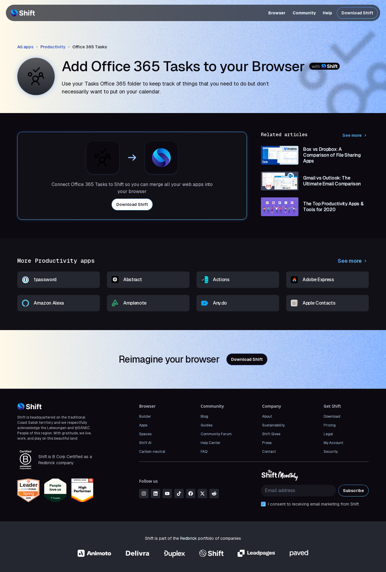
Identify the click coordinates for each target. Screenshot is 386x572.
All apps (25, 46)
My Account (333, 442)
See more (355, 135)
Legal (328, 434)
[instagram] (143, 493)
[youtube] (167, 493)
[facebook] (190, 493)
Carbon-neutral (152, 451)
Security (331, 451)
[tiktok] (179, 493)
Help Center (211, 442)
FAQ (204, 451)
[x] (202, 493)
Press (266, 442)
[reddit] (214, 493)
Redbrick (188, 538)
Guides (206, 425)
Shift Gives (271, 434)
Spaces (145, 434)
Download (332, 416)
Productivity (52, 46)
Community (304, 13)
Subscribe (353, 490)
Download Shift (357, 13)
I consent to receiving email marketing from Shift (313, 504)
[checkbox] (263, 504)
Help (327, 13)
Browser (277, 13)
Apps (143, 425)
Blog (204, 416)
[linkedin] (155, 493)
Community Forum (216, 434)
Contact (269, 451)
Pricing (330, 425)
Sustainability (273, 425)
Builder (145, 416)
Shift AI (145, 442)
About (267, 416)
